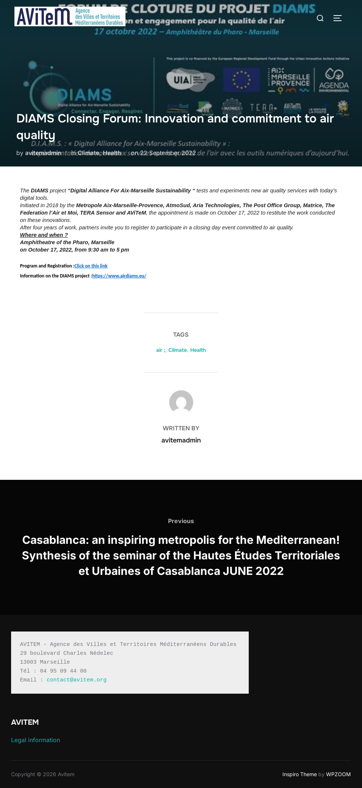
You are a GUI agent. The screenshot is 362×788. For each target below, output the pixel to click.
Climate (88, 152)
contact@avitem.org (77, 680)
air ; (160, 350)
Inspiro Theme (299, 774)
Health (112, 152)
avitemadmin (43, 152)
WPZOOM (338, 774)
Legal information (35, 740)
